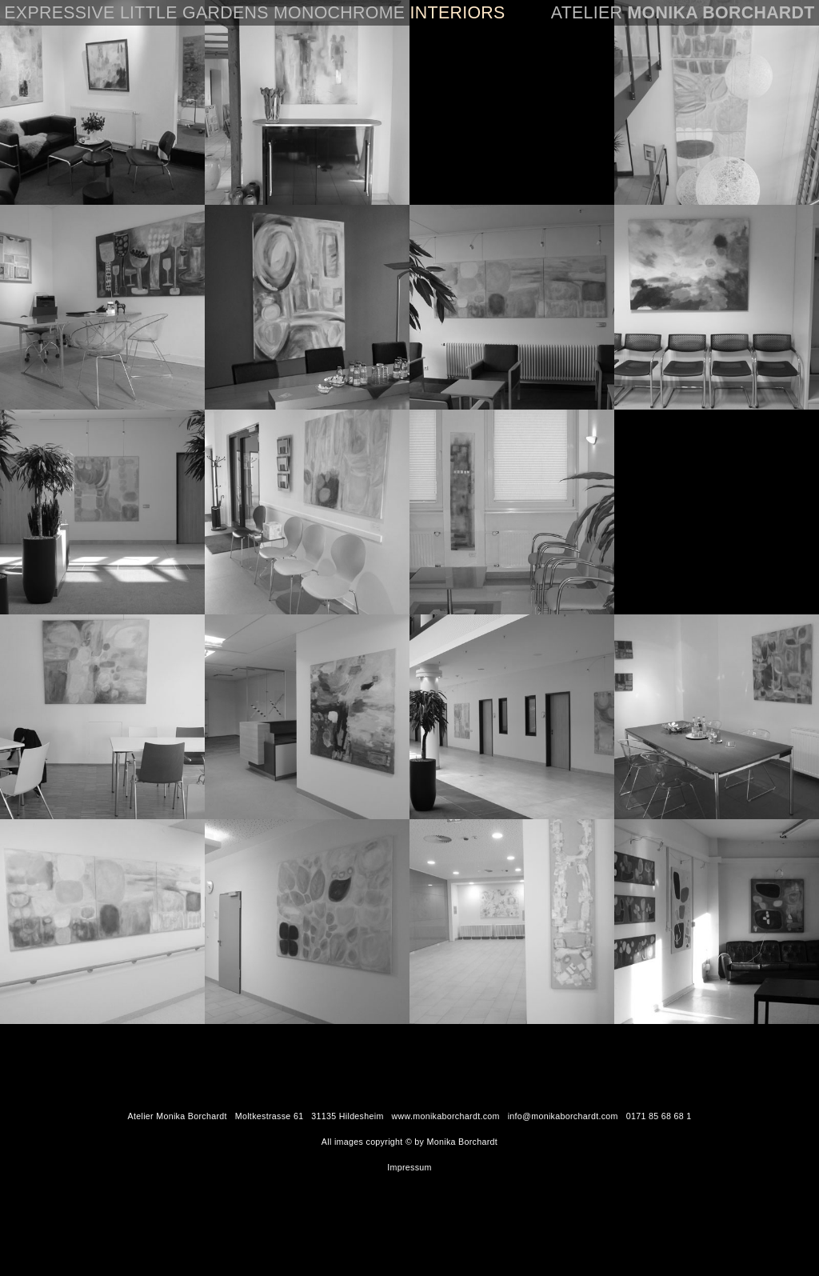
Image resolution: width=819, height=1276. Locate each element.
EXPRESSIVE (59, 12)
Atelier (683, 12)
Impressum (409, 1167)
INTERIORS (457, 12)
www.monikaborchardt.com (446, 1116)
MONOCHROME (339, 12)
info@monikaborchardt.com (563, 1116)
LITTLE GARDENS (194, 12)
